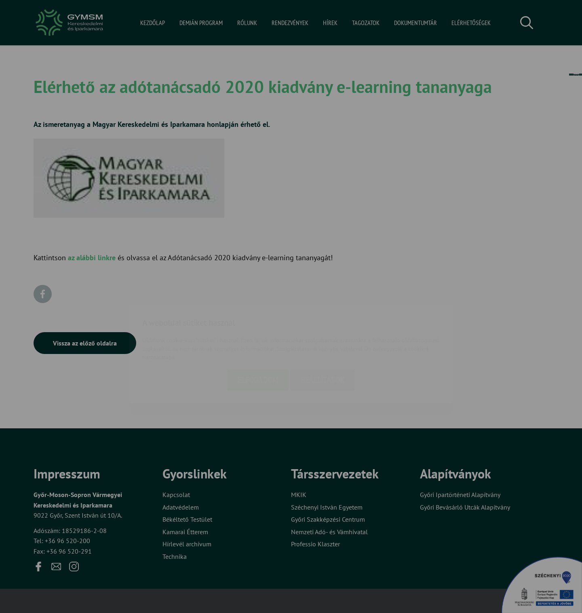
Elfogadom (258, 332)
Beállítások (322, 332)
